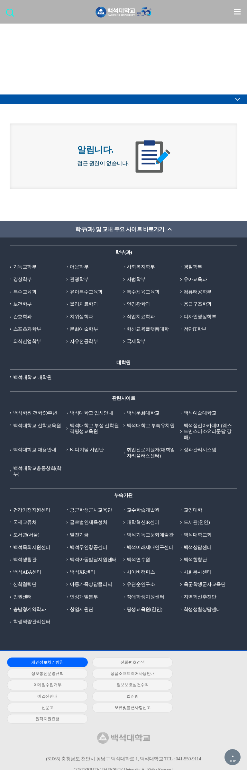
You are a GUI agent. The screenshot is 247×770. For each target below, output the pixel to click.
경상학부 (22, 279)
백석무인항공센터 (88, 548)
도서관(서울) (26, 535)
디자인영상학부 (200, 316)
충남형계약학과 (29, 610)
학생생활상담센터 (202, 610)
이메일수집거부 (121, 674)
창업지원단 (81, 610)
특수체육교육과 (143, 291)
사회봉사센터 (198, 573)
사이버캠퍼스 (141, 573)
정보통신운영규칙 (198, 663)
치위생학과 (81, 316)
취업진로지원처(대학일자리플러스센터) (151, 453)
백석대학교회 (198, 535)
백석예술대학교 (200, 413)
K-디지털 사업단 (87, 450)
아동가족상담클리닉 (91, 585)
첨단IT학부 (195, 329)
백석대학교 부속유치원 (150, 425)
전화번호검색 (121, 663)
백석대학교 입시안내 (91, 413)
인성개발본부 (84, 597)
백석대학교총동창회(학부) (37, 472)
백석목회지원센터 (31, 548)
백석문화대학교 (143, 413)
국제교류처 (25, 523)
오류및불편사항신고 (43, 697)
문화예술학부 (84, 329)
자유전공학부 (84, 341)
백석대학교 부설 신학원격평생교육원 (94, 428)
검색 (12, 15)
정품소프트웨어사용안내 (43, 674)
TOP (232, 761)
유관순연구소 (141, 585)
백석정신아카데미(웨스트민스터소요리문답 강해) (208, 432)
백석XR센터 (82, 573)
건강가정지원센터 (31, 510)
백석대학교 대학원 (32, 377)
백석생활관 (25, 560)
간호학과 (22, 316)
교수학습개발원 (143, 510)
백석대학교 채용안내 (34, 450)
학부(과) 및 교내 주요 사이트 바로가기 (119, 229)
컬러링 (121, 686)
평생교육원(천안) (144, 610)
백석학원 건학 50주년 (35, 413)
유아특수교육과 (86, 291)
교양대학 (193, 510)
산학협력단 (25, 585)
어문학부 (79, 267)
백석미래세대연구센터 (150, 548)
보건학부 (22, 304)
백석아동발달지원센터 (93, 560)
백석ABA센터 (27, 573)
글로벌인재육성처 (88, 523)
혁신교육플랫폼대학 (148, 329)
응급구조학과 (198, 304)
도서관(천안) (197, 523)
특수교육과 (25, 291)
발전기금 (79, 535)
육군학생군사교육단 (205, 585)
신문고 (198, 686)
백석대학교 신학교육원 (37, 425)
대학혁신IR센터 (143, 523)
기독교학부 (25, 267)
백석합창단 (195, 560)
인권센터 (22, 597)
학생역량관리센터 (31, 622)
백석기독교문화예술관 (150, 535)
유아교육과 (195, 279)
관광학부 (79, 279)
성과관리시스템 (200, 450)
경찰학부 (193, 267)
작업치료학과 (141, 316)
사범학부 (136, 279)
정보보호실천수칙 (198, 674)
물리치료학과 (84, 304)
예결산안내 (43, 686)
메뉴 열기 (237, 11)
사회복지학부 (141, 267)
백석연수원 (138, 560)
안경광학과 (138, 304)
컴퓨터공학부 (198, 291)
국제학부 (136, 341)
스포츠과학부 (27, 329)
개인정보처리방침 (43, 663)
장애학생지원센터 (145, 597)
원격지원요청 (121, 697)
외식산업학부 (27, 341)
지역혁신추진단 (200, 597)
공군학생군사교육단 (91, 510)
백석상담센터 (198, 548)
